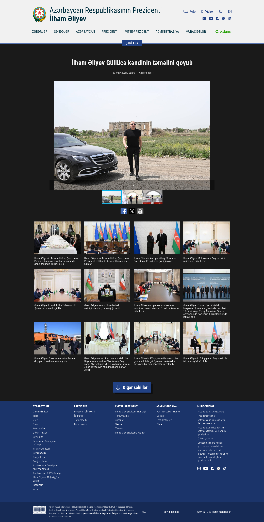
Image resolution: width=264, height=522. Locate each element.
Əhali (35, 424)
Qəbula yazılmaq (205, 438)
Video (209, 11)
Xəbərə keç (145, 72)
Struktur (160, 415)
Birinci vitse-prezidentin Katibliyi (130, 411)
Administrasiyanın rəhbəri (169, 411)
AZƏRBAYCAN (85, 31)
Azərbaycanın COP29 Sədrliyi (47, 473)
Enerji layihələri (40, 461)
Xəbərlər (119, 420)
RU (221, 11)
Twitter (223, 18)
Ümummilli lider (40, 411)
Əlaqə (159, 424)
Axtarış (225, 31)
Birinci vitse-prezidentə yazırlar (130, 432)
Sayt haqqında (171, 511)
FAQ (144, 511)
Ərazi (35, 420)
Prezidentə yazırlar (207, 415)
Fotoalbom (38, 484)
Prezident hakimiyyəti (84, 411)
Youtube (211, 18)
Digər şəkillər (135, 387)
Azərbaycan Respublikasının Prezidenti (106, 10)
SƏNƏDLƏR (61, 31)
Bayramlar (38, 436)
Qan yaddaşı (39, 457)
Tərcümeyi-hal (81, 420)
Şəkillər (119, 424)
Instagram (204, 18)
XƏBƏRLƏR (39, 31)
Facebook (217, 18)
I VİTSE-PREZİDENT (136, 31)
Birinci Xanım (80, 424)
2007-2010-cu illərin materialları (214, 511)
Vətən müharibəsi (41, 448)
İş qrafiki (78, 415)
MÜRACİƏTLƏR (196, 31)
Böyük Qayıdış (39, 452)
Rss (229, 18)
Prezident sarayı (164, 420)
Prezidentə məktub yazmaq (211, 411)
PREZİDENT (109, 31)
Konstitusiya (39, 428)
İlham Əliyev (68, 18)
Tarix (35, 415)
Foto (193, 11)
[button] (211, 135)
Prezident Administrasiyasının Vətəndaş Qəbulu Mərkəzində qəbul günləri (212, 431)
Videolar (119, 428)
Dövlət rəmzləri (40, 432)
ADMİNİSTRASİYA (167, 31)
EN (230, 11)
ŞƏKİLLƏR (132, 43)
